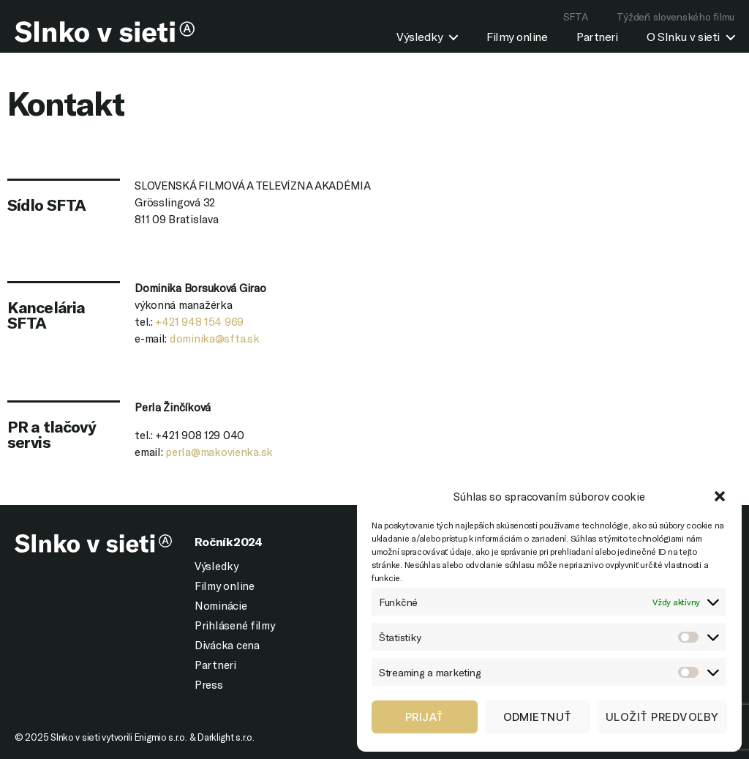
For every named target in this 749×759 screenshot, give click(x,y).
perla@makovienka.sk (219, 451)
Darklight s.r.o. (226, 737)
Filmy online (516, 36)
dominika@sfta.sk (215, 338)
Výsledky (419, 36)
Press (209, 684)
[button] (719, 496)
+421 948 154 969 (199, 321)
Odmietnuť (538, 717)
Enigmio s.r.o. (161, 737)
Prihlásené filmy (235, 625)
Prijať (424, 717)
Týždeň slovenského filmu (675, 16)
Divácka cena (227, 644)
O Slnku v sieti (683, 36)
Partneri (596, 36)
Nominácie (221, 605)
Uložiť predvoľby (662, 717)
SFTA (575, 16)
